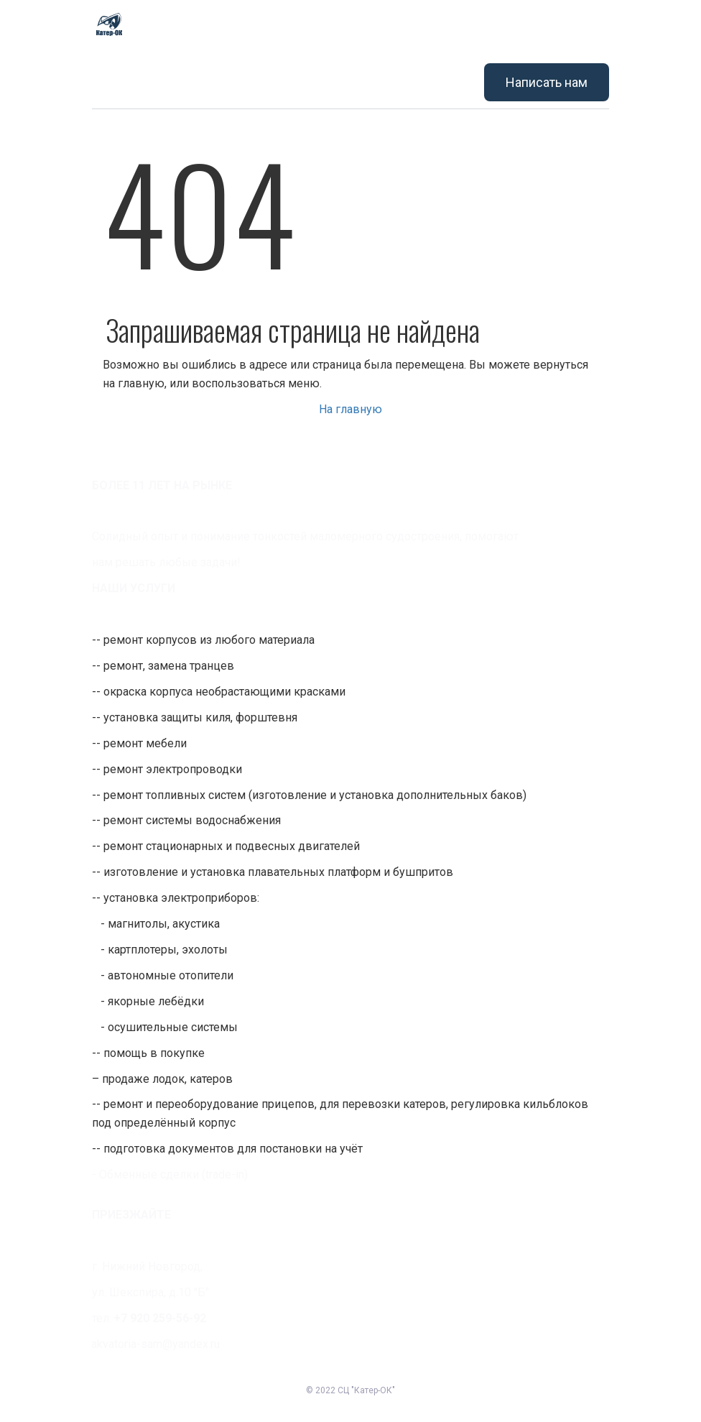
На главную (350, 409)
